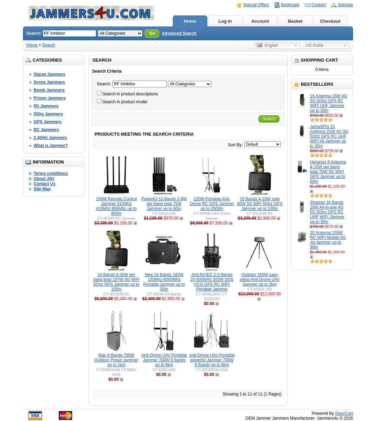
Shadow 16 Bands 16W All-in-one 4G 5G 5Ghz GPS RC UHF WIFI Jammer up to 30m (327, 212)
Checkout (330, 21)
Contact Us (44, 183)
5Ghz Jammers (48, 114)
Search (48, 45)
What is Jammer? (51, 145)
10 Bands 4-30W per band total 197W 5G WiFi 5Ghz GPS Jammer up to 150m (116, 282)
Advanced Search (179, 33)
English (267, 45)
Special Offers (256, 4)
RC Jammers (46, 129)
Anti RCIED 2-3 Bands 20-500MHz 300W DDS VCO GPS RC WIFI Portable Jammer (211, 282)
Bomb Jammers (49, 90)
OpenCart (344, 413)
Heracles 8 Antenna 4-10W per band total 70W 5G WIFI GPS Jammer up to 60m (328, 172)
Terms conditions (51, 173)
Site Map (42, 189)
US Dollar (314, 45)
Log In (225, 21)
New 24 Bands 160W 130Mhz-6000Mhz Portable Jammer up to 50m (164, 282)
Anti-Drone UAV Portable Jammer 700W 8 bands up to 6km (164, 360)
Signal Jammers (49, 74)
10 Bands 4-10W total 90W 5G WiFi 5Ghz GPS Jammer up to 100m (259, 204)
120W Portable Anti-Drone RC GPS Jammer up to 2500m (212, 204)
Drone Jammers (49, 82)
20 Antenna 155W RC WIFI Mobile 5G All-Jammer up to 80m (328, 240)
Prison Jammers (50, 98)
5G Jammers (46, 106)
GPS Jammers (48, 121)
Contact (319, 4)
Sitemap (345, 4)
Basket (295, 21)
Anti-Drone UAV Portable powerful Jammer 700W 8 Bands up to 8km (212, 360)
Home (190, 21)
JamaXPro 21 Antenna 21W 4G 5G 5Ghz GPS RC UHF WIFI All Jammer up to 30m (329, 136)
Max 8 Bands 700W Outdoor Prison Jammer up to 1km (116, 360)
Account (260, 21)
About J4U (44, 178)
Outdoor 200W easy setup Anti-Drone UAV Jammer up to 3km (260, 279)
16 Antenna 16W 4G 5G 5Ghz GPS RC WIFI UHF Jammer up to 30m (328, 103)
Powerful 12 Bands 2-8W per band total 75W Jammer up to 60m (164, 204)
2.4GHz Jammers (50, 137)
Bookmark (290, 4)
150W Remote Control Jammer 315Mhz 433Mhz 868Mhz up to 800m (116, 206)
